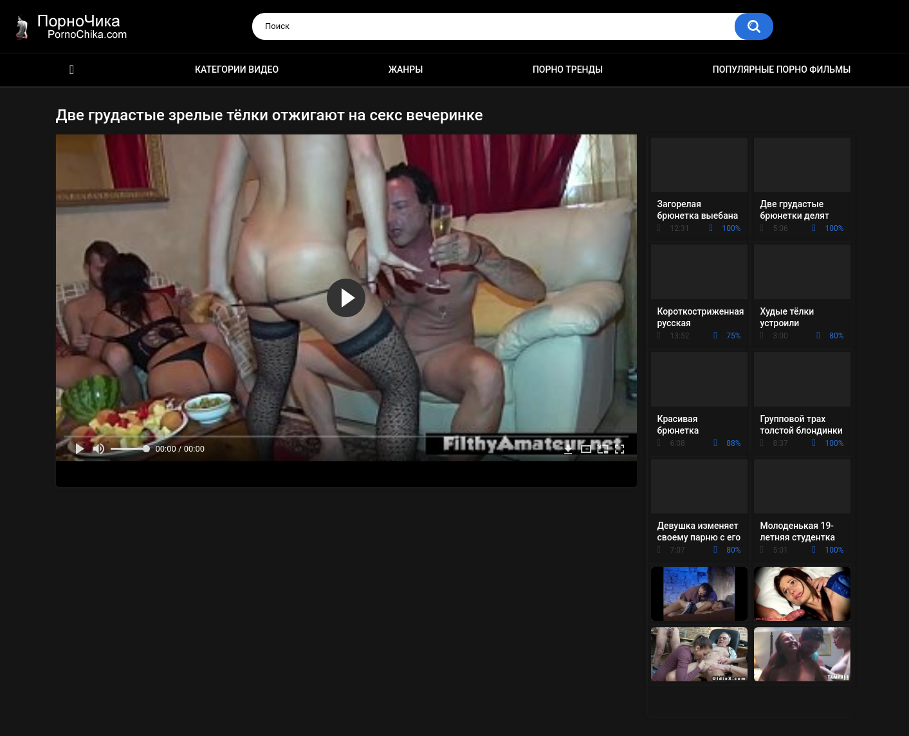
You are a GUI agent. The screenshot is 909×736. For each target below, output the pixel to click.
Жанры (406, 69)
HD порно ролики (72, 69)
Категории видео (237, 69)
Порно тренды (568, 69)
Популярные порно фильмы (782, 69)
